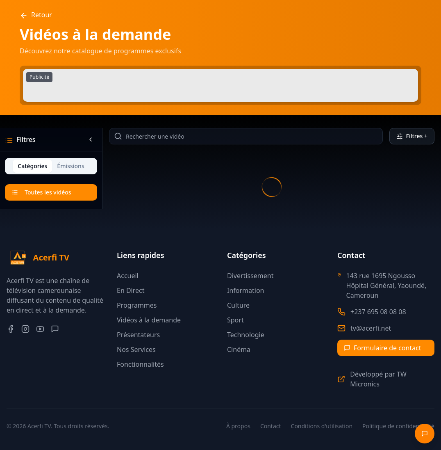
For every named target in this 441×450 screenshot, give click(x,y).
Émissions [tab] (70, 166)
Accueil (128, 275)
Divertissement (250, 275)
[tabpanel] (51, 193)
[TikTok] (55, 329)
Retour (36, 15)
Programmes (137, 305)
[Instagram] (25, 329)
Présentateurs (138, 334)
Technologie (245, 334)
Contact (270, 426)
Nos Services (136, 349)
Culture (238, 305)
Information (245, 290)
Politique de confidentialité (398, 426)
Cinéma (238, 349)
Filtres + (411, 136)
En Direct (131, 290)
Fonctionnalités (140, 364)
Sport (235, 319)
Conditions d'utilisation (322, 426)
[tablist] (51, 166)
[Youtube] (40, 329)
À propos (238, 426)
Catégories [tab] (32, 166)
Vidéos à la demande (149, 319)
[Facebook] (11, 329)
